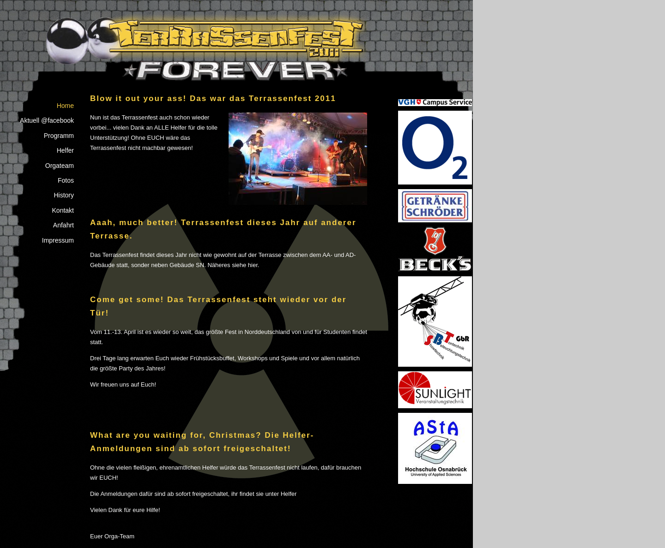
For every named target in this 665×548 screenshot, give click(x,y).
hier (253, 265)
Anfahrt (63, 225)
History (64, 195)
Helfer (65, 150)
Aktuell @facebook (47, 120)
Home (65, 105)
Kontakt (63, 210)
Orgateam (59, 165)
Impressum (58, 240)
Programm (59, 135)
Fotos (66, 180)
